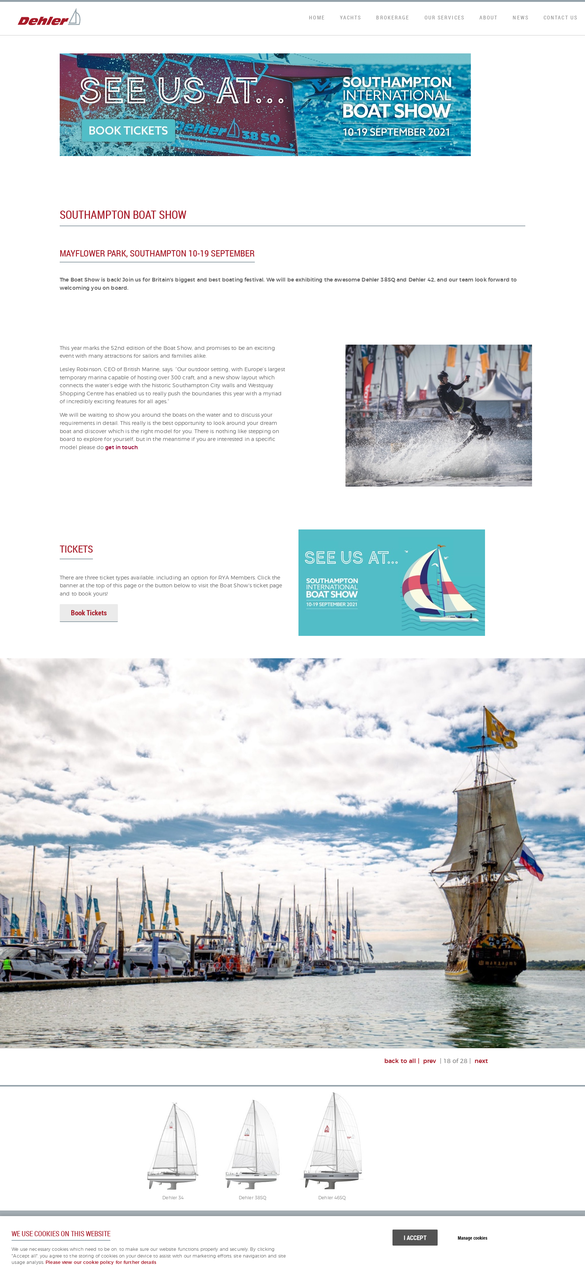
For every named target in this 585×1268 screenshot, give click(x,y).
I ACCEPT (415, 1237)
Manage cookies (472, 1238)
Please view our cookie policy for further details (101, 1263)
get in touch (121, 447)
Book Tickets (89, 613)
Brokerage (392, 17)
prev (429, 1061)
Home (317, 17)
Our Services (444, 17)
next (481, 1061)
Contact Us (561, 17)
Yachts (351, 17)
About (488, 17)
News (520, 17)
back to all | (401, 1061)
